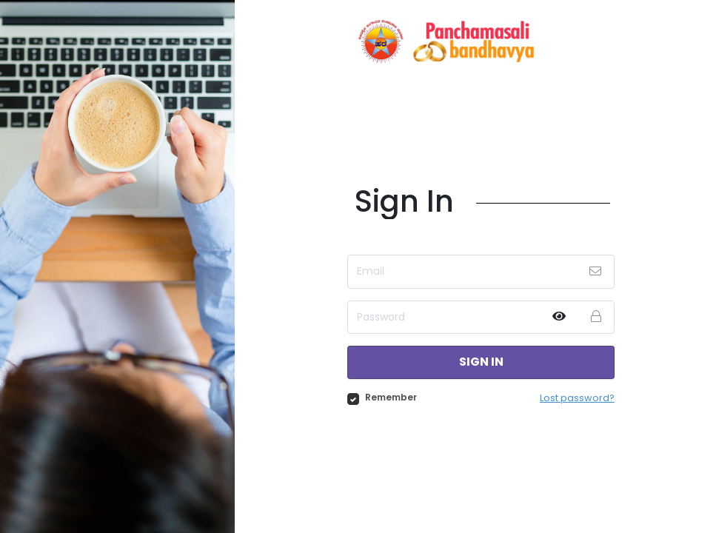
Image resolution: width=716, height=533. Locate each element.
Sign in (481, 362)
